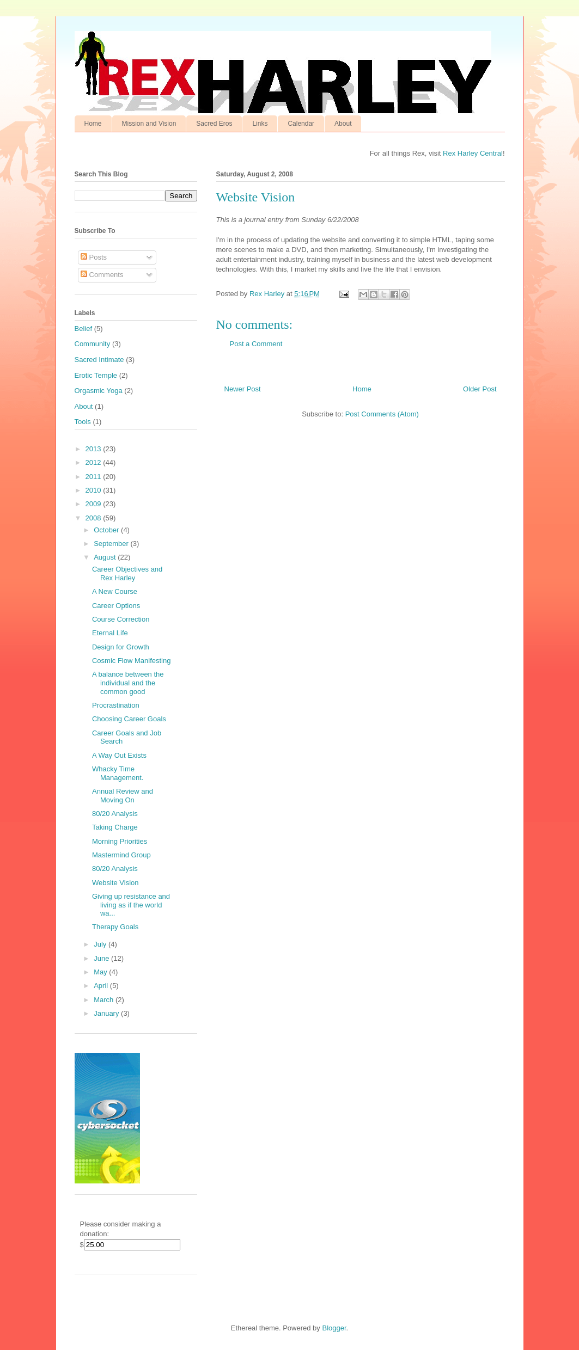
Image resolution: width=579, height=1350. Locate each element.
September (112, 543)
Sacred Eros (214, 123)
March (104, 1000)
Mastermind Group (121, 855)
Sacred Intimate (99, 359)
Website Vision (115, 883)
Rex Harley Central (473, 153)
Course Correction (121, 619)
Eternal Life (110, 633)
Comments (102, 275)
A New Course (114, 591)
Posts (94, 257)
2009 (94, 504)
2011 (94, 476)
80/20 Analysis (115, 813)
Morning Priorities (119, 841)
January (107, 1013)
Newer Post (242, 389)
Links (259, 123)
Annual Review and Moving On (122, 795)
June (102, 958)
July (101, 944)
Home (93, 123)
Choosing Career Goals (129, 719)
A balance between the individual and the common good (128, 682)
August (106, 557)
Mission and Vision (149, 123)
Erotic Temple (96, 375)
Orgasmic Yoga (99, 390)
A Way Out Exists (119, 755)
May (101, 972)
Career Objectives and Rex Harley (127, 573)
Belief (84, 328)
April (102, 985)
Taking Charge (115, 827)
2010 (94, 490)
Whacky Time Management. (118, 773)
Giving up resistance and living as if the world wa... (131, 904)
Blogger (334, 1328)
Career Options (116, 606)
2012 (94, 462)
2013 (94, 449)
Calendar (301, 123)
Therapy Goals (115, 927)
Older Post (479, 389)
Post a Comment (256, 344)
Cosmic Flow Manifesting (131, 660)
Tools (83, 422)
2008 (94, 518)
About (342, 123)
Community (93, 344)
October (107, 530)
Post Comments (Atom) (382, 414)
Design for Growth (120, 647)
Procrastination (115, 705)
